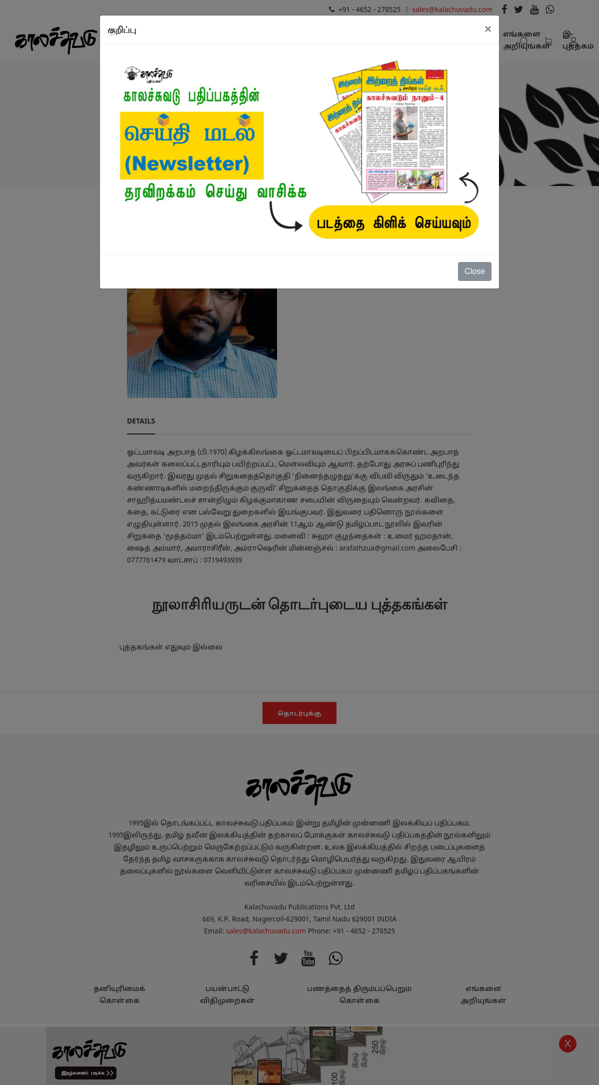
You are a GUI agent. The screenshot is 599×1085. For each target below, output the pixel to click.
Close (474, 271)
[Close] (488, 29)
